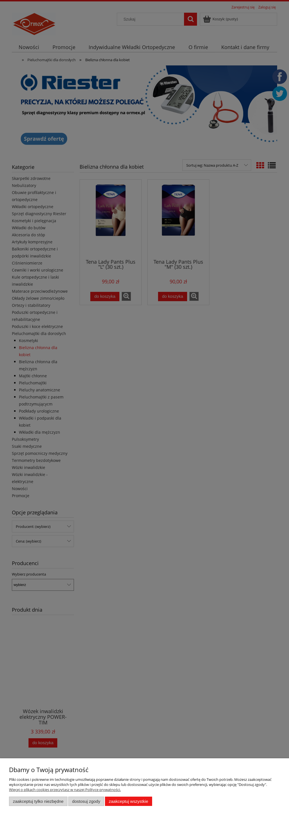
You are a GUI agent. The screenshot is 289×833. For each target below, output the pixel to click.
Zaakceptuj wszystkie (128, 801)
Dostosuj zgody (86, 801)
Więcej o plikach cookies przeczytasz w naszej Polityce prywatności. (65, 789)
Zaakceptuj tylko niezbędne (38, 801)
